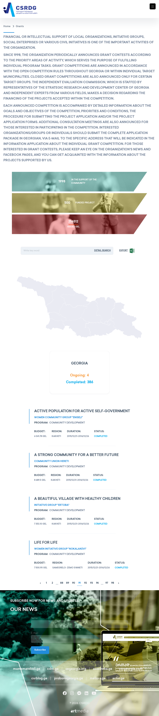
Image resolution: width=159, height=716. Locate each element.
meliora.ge (98, 678)
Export (124, 251)
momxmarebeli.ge (26, 669)
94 (97, 583)
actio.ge (118, 678)
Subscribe (40, 650)
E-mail (34, 633)
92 (85, 583)
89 (67, 583)
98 (112, 583)
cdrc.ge (53, 669)
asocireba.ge (102, 669)
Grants (20, 26)
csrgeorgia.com (131, 669)
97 (106, 583)
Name (34, 618)
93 (91, 583)
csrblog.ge (39, 678)
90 (73, 583)
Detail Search (103, 251)
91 (79, 583)
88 (61, 583)
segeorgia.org (75, 669)
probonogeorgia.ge (68, 678)
